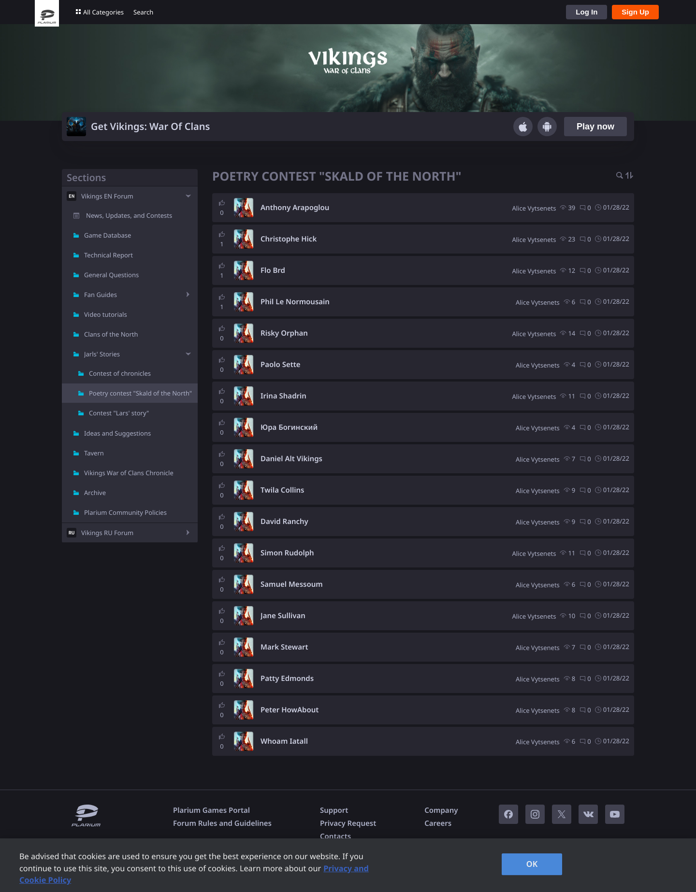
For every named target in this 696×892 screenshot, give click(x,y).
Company (441, 810)
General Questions (111, 274)
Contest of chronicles (120, 373)
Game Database (107, 235)
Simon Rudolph (287, 553)
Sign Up (635, 12)
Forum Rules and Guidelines (222, 823)
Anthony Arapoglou (295, 207)
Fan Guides (100, 294)
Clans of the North (111, 334)
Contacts (335, 836)
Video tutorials (105, 314)
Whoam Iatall (284, 741)
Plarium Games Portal (211, 810)
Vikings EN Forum (107, 196)
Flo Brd (273, 270)
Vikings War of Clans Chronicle (129, 472)
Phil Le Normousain (295, 302)
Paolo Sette (281, 364)
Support (334, 810)
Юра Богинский (289, 427)
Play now (595, 126)
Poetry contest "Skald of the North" (140, 393)
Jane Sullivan (283, 616)
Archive (95, 492)
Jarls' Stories (102, 354)
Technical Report (108, 255)
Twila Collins (282, 490)
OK (532, 864)
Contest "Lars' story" (119, 413)
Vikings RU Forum (107, 532)
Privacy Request (348, 823)
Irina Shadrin (283, 396)
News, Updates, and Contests (129, 215)
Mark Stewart (284, 647)
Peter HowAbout (290, 710)
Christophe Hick (289, 239)
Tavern (94, 453)
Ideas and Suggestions (117, 433)
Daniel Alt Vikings (291, 459)
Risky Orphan (284, 333)
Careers (437, 823)
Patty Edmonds (287, 678)
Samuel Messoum (292, 584)
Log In (586, 12)
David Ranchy (284, 521)
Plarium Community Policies (125, 512)
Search (143, 12)
